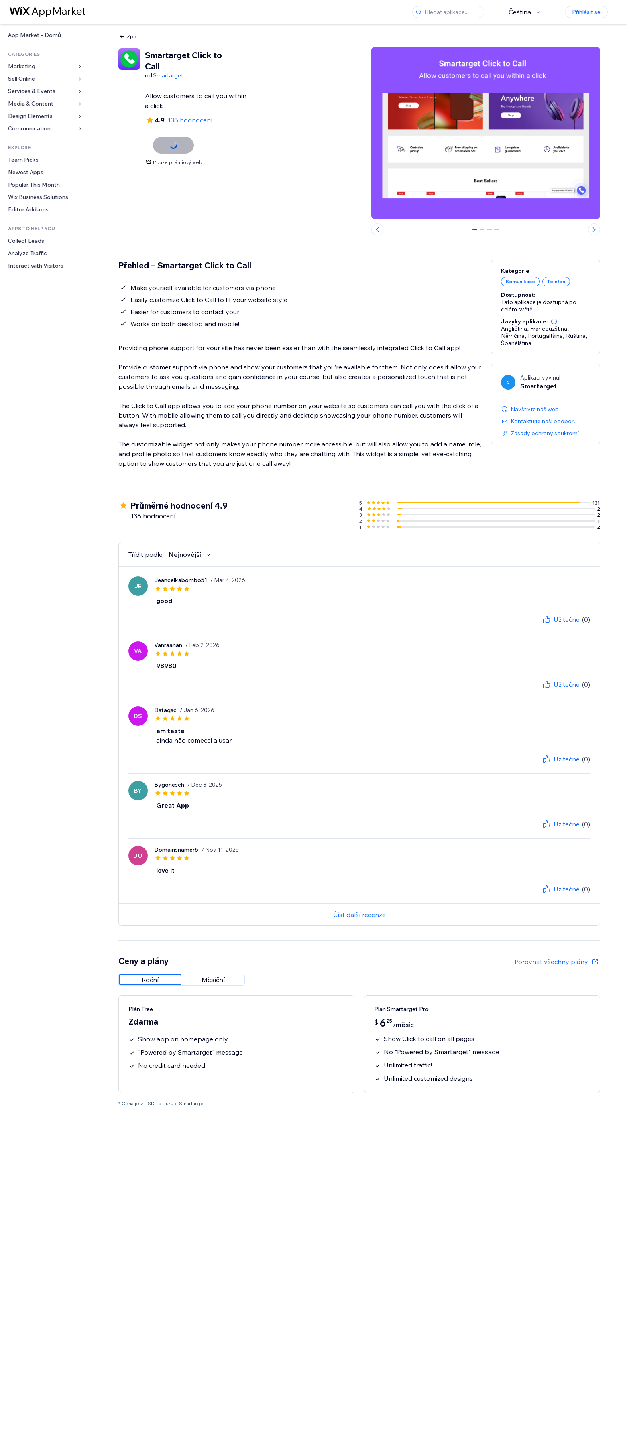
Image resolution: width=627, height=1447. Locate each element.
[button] (554, 321)
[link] (46, 35)
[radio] (150, 979)
